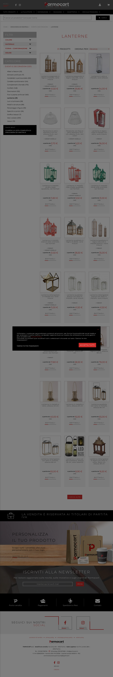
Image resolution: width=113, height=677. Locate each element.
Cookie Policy (36, 337)
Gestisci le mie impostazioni (28, 346)
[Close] (98, 329)
